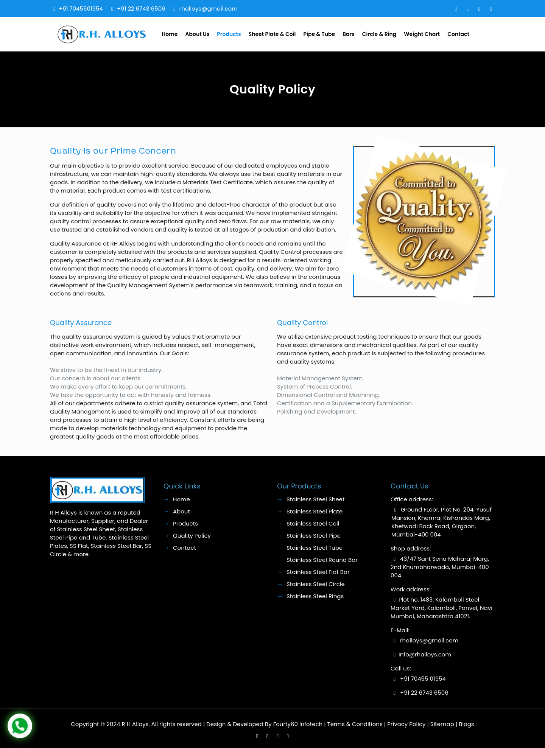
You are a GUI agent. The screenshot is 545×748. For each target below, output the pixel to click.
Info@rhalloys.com (425, 654)
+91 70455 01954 (423, 679)
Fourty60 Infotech (298, 724)
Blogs (466, 724)
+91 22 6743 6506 (141, 8)
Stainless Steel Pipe (314, 536)
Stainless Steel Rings (315, 596)
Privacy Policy (406, 724)
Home (181, 499)
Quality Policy (192, 536)
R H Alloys (135, 724)
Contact (184, 548)
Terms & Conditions (355, 724)
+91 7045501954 (81, 8)
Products (185, 523)
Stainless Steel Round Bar (322, 560)
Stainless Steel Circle (316, 584)
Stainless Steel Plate (315, 511)
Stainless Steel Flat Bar (318, 572)
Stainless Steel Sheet (315, 499)
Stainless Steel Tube (315, 548)
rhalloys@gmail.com (208, 8)
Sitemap (442, 724)
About (181, 511)
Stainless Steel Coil (313, 523)
